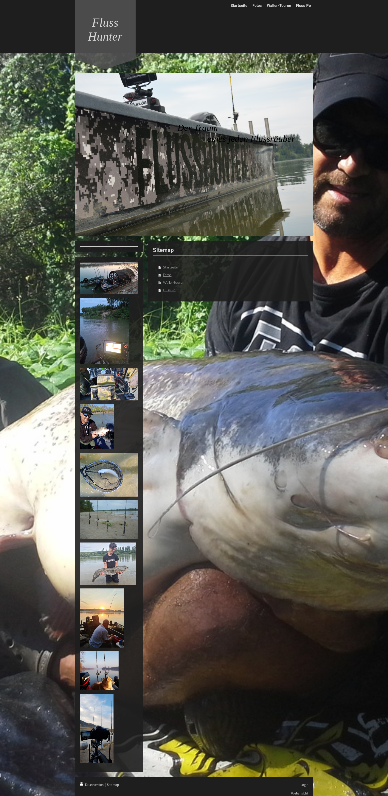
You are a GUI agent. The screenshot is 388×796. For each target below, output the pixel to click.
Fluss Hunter (105, 29)
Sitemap (113, 784)
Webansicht (299, 793)
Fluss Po (169, 290)
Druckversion (92, 784)
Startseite (170, 267)
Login (304, 784)
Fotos (167, 275)
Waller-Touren (173, 282)
